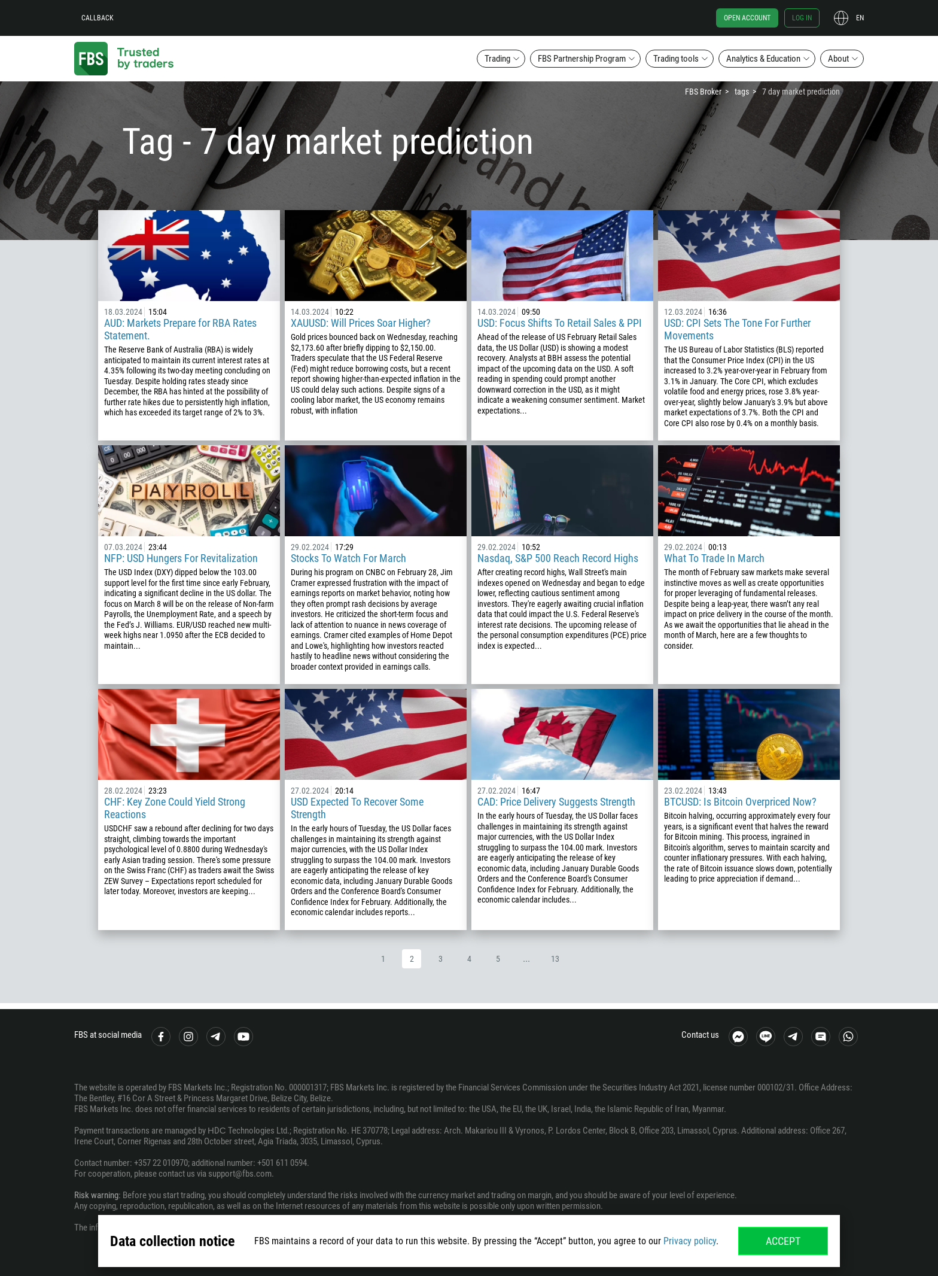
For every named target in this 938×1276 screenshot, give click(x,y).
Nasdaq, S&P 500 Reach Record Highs (557, 558)
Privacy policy (689, 1241)
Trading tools (676, 58)
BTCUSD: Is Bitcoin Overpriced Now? (740, 801)
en (860, 18)
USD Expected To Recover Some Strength (357, 808)
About (838, 58)
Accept (783, 1241)
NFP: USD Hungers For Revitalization (181, 558)
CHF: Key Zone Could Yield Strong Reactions (174, 808)
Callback (97, 18)
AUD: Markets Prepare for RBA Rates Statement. (180, 329)
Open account (747, 18)
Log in (802, 18)
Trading (497, 58)
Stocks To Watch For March (348, 558)
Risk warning (96, 1195)
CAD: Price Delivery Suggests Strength (556, 801)
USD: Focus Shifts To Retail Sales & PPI (559, 323)
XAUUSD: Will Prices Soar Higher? (361, 323)
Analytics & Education (763, 58)
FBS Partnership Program (582, 58)
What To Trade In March (714, 558)
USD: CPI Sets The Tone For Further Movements (737, 329)
